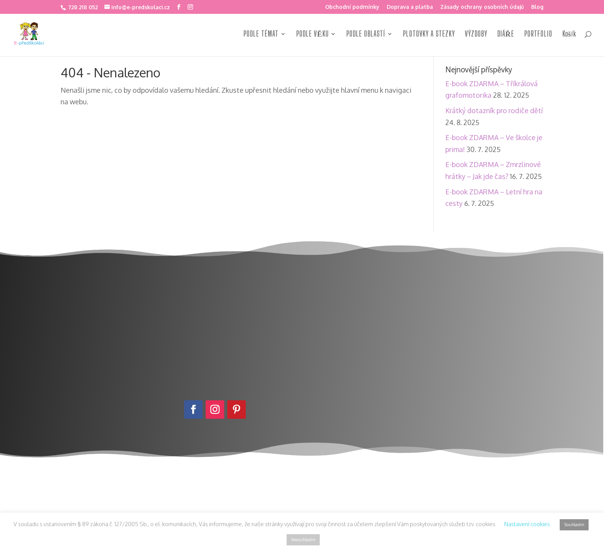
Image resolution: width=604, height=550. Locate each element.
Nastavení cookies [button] (527, 524)
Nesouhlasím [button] (303, 539)
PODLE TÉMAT (261, 34)
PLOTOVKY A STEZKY (429, 34)
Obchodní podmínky (352, 7)
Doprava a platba (410, 7)
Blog (537, 7)
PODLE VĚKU (312, 34)
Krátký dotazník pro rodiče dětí (494, 110)
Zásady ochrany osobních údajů (482, 7)
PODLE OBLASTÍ (365, 34)
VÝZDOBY (476, 34)
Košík (569, 34)
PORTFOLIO (538, 34)
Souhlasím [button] (574, 524)
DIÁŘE (505, 34)
